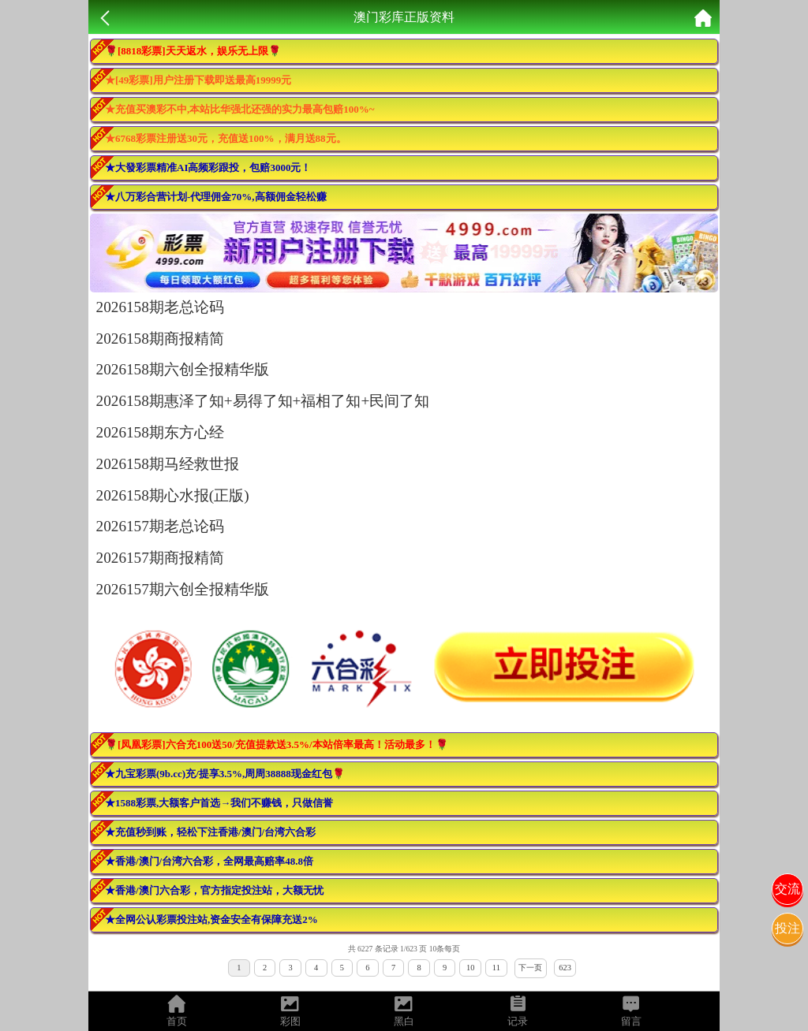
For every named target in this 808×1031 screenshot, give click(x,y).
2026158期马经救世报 (167, 464)
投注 (787, 928)
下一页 (530, 967)
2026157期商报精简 (160, 557)
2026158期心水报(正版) (172, 495)
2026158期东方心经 (160, 432)
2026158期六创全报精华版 (182, 369)
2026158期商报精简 (160, 338)
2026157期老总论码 (160, 526)
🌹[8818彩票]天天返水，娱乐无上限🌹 (193, 51)
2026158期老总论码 (160, 307)
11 (496, 967)
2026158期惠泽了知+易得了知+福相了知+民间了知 (263, 401)
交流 (787, 888)
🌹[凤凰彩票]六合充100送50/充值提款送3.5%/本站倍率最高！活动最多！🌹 (276, 744)
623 (565, 967)
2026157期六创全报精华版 (182, 589)
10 (470, 967)
